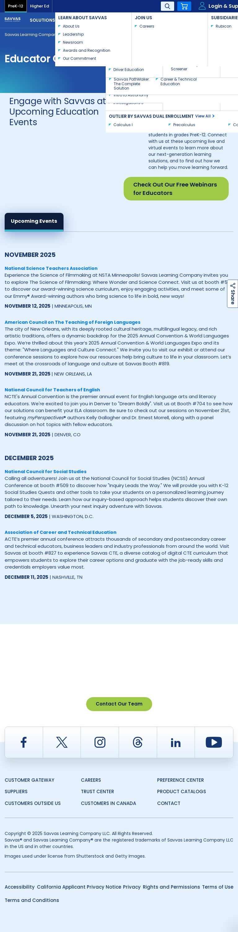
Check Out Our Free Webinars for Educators (175, 189)
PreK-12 (15, 6)
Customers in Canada (108, 803)
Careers (91, 780)
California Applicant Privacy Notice (79, 887)
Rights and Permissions (171, 887)
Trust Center (97, 791)
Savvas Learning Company (32, 34)
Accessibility (20, 887)
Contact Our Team (119, 704)
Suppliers (16, 791)
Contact (213, 19)
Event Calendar (85, 34)
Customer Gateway (29, 780)
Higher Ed (39, 6)
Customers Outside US (33, 803)
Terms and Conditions (32, 900)
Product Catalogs (181, 791)
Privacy (132, 887)
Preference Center (180, 780)
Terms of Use (217, 887)
